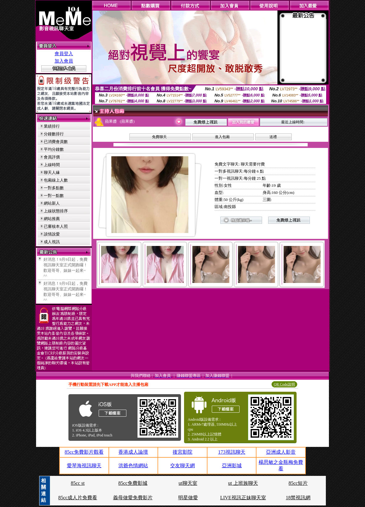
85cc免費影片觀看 (84, 452)
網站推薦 (52, 218)
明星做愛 (188, 497)
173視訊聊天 (231, 452)
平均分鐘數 (54, 149)
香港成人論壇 (133, 452)
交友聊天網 (182, 465)
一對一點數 (54, 195)
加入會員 (64, 61)
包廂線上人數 (56, 180)
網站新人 (52, 203)
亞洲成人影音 (281, 452)
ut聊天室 (187, 483)
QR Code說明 (284, 384)
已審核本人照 (56, 226)
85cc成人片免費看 (77, 497)
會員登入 (64, 53)
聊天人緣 (52, 172)
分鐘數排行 (54, 134)
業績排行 (52, 126)
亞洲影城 (232, 465)
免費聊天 (159, 137)
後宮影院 (182, 452)
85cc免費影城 (132, 483)
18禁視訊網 (298, 497)
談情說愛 (52, 234)
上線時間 (52, 164)
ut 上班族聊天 (243, 483)
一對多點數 (54, 188)
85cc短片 (298, 483)
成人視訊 (52, 241)
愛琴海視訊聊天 (84, 465)
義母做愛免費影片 (133, 497)
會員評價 (52, 157)
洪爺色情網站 (133, 465)
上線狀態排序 (56, 211)
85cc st (78, 483)
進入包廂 (222, 137)
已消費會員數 (56, 141)
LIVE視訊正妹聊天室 (243, 497)
